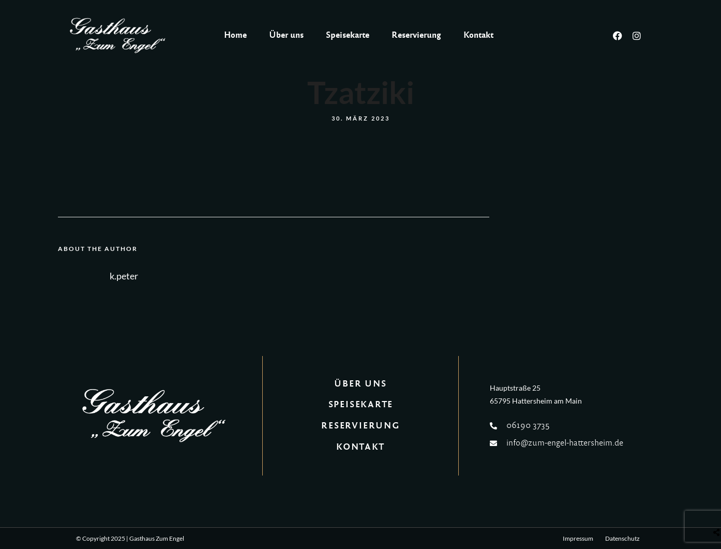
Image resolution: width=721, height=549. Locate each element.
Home (235, 35)
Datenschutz (622, 538)
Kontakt (478, 35)
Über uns (286, 35)
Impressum (578, 538)
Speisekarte (347, 35)
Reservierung (416, 35)
